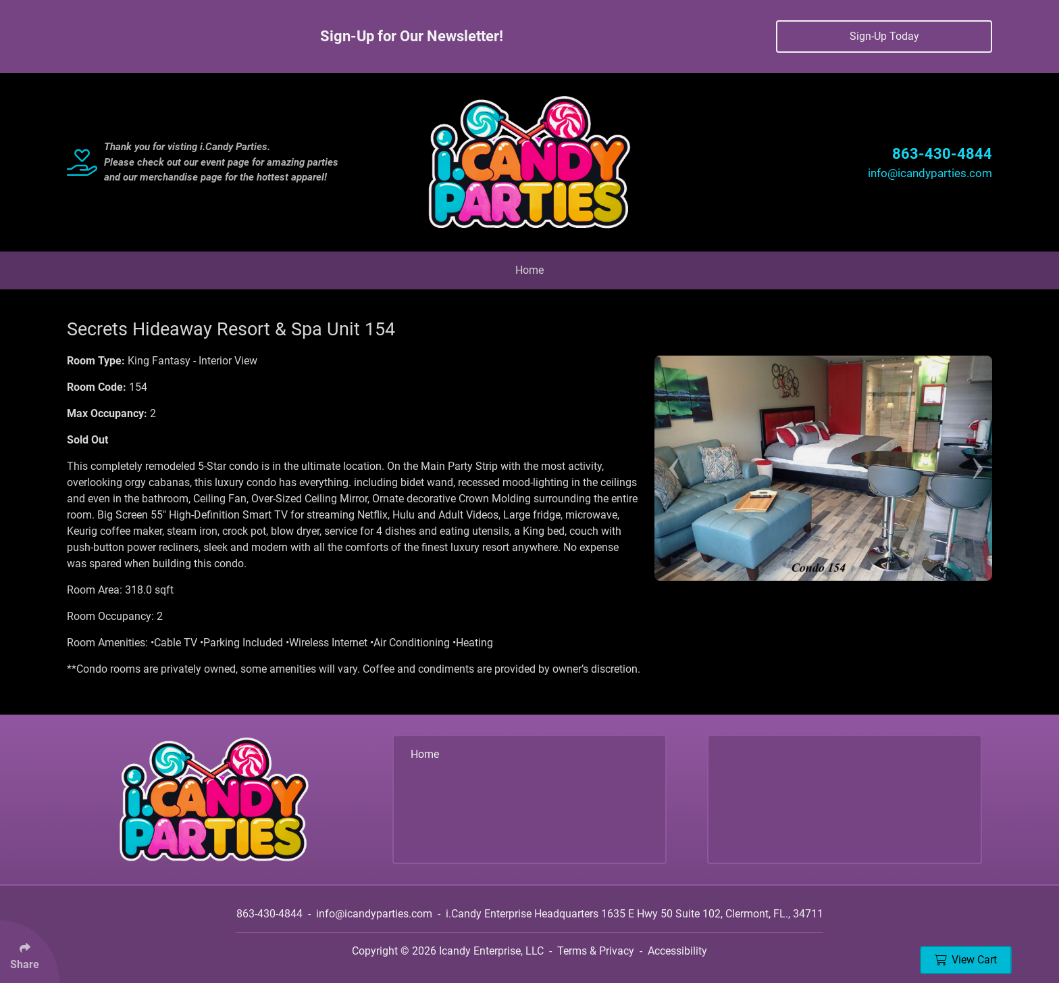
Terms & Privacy (595, 950)
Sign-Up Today (884, 36)
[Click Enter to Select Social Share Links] (29, 951)
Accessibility (677, 950)
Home (529, 270)
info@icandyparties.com (930, 173)
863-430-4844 (942, 153)
